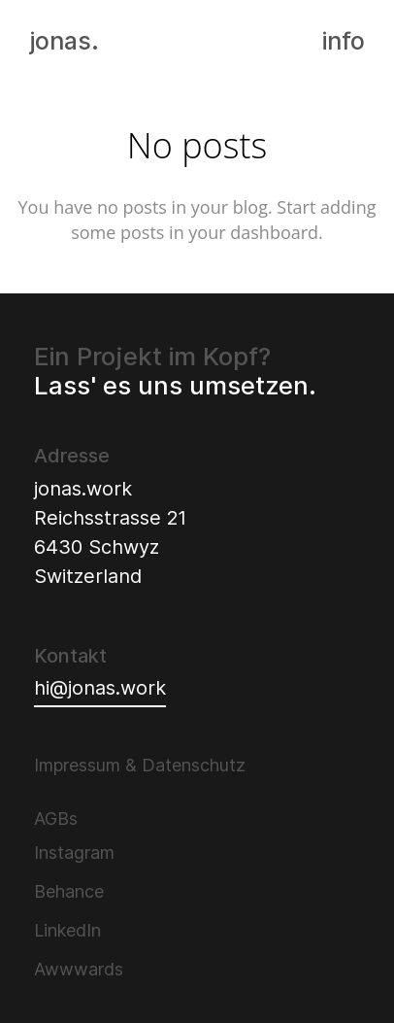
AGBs (56, 818)
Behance (69, 891)
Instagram (74, 852)
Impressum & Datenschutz (140, 765)
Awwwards (78, 969)
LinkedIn (67, 930)
